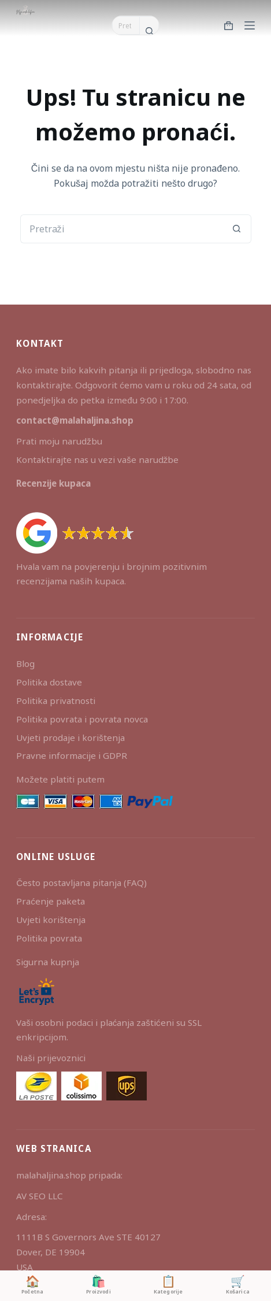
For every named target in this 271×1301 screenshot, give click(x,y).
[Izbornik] (249, 25)
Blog (25, 663)
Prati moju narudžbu (59, 441)
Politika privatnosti (55, 700)
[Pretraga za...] (125, 25)
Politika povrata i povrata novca (82, 719)
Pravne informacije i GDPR (71, 755)
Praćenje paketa (50, 901)
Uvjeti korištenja (51, 919)
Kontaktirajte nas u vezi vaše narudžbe (97, 459)
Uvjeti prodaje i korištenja (70, 737)
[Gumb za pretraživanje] (149, 30)
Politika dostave (49, 682)
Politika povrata (49, 938)
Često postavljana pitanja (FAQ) (81, 882)
